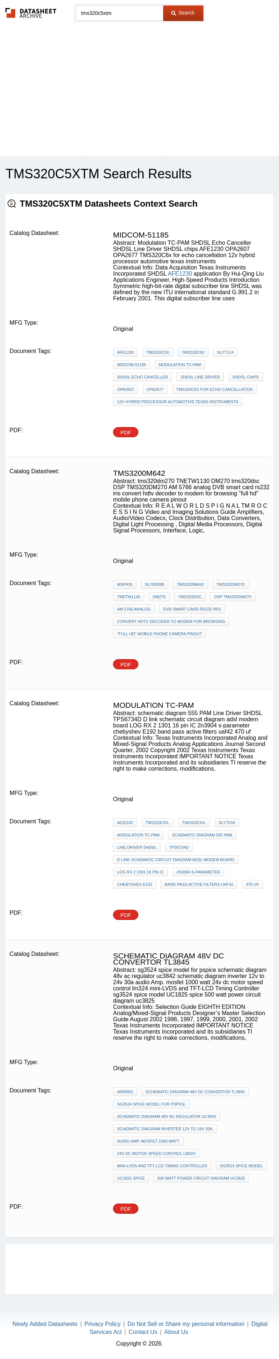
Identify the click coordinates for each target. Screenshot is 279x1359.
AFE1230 (180, 274)
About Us (176, 1332)
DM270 (159, 597)
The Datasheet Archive (31, 13)
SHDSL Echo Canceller (142, 377)
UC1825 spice (131, 1178)
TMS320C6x (193, 352)
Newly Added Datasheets (45, 1324)
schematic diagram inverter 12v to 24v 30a (165, 1129)
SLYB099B (154, 584)
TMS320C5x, (158, 822)
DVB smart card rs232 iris (192, 609)
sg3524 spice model (241, 1166)
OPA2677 (155, 389)
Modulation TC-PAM (180, 364)
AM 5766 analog (133, 609)
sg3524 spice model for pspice (151, 1104)
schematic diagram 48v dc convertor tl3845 (195, 1092)
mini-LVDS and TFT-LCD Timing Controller (162, 1166)
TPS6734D (179, 847)
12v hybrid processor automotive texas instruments (177, 401)
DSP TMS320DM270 (232, 597)
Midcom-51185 (131, 364)
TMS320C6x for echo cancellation (214, 389)
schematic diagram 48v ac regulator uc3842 (166, 1116)
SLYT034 (227, 822)
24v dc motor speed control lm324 (156, 1153)
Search (182, 13)
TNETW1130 (128, 597)
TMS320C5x (157, 352)
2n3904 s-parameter (198, 872)
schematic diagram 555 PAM (202, 835)
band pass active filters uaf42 (199, 884)
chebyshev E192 (134, 884)
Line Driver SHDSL (137, 847)
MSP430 (124, 584)
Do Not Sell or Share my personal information (186, 1324)
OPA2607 (125, 389)
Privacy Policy (102, 1324)
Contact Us (143, 1332)
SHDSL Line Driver (200, 377)
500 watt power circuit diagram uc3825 (201, 1178)
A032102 (125, 822)
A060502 (125, 1092)
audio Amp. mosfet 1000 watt (148, 1141)
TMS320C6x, (194, 822)
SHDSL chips (245, 377)
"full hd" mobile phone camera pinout (159, 634)
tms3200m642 (190, 584)
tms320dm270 (230, 584)
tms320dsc (190, 597)
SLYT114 (225, 352)
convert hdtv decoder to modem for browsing (171, 621)
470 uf (252, 884)
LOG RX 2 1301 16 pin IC (140, 872)
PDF (125, 432)
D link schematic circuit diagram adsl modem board (175, 859)
